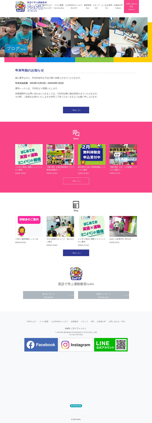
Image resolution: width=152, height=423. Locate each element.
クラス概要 (44, 321)
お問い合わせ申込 (131, 6)
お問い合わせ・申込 (117, 321)
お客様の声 (101, 321)
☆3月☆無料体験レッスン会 (26, 239)
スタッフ (84, 321)
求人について (48, 295)
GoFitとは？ (32, 321)
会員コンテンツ (103, 295)
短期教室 (74, 321)
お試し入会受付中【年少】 (120, 239)
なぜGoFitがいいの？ (59, 321)
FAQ (92, 321)
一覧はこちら (76, 110)
